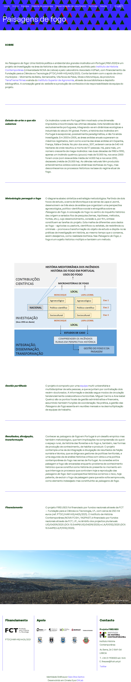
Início (7, 6)
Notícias (93, 6)
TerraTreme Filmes (15, 80)
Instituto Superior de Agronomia (56, 80)
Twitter (103, 666)
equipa (84, 385)
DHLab (80, 680)
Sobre (15, 6)
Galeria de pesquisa (42, 6)
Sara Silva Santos (76, 677)
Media (103, 6)
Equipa (25, 6)
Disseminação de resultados (70, 6)
